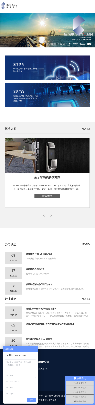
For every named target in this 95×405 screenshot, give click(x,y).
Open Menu (92, 6)
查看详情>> (47, 196)
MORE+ (86, 129)
